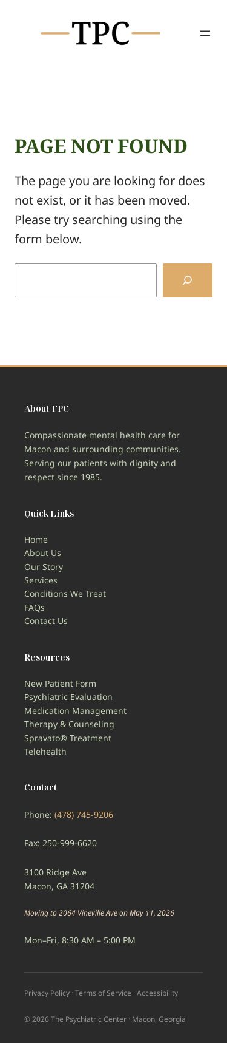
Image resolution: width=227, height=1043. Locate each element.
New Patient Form (60, 683)
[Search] (187, 280)
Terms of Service (103, 993)
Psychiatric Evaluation (68, 696)
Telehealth (45, 751)
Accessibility (157, 993)
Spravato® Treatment (67, 738)
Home (36, 539)
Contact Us (46, 621)
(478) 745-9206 (83, 814)
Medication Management (75, 710)
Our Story (43, 566)
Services (41, 580)
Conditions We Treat (65, 593)
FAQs (34, 607)
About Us (42, 553)
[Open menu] (205, 33)
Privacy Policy (47, 993)
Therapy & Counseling (69, 724)
